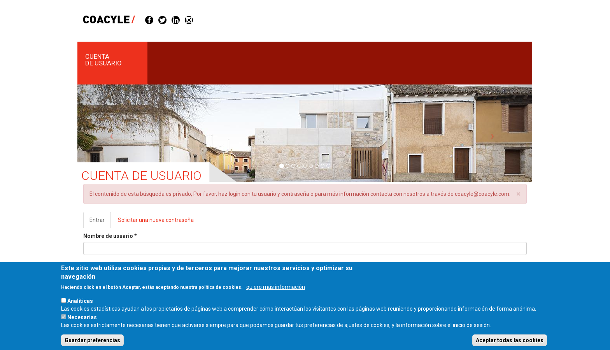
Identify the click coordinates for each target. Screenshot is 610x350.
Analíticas (80, 307)
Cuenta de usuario (103, 60)
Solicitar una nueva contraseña (156, 220)
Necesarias (82, 323)
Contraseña (100, 265)
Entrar (100, 222)
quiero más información (275, 293)
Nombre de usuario (110, 236)
